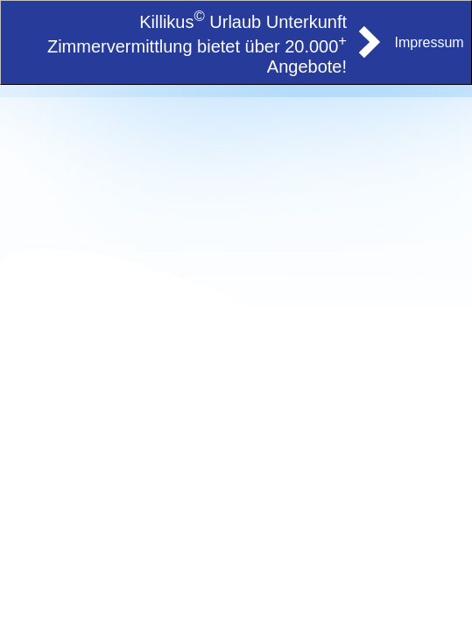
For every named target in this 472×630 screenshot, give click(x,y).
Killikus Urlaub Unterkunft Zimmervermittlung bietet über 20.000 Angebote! (197, 44)
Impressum (429, 42)
